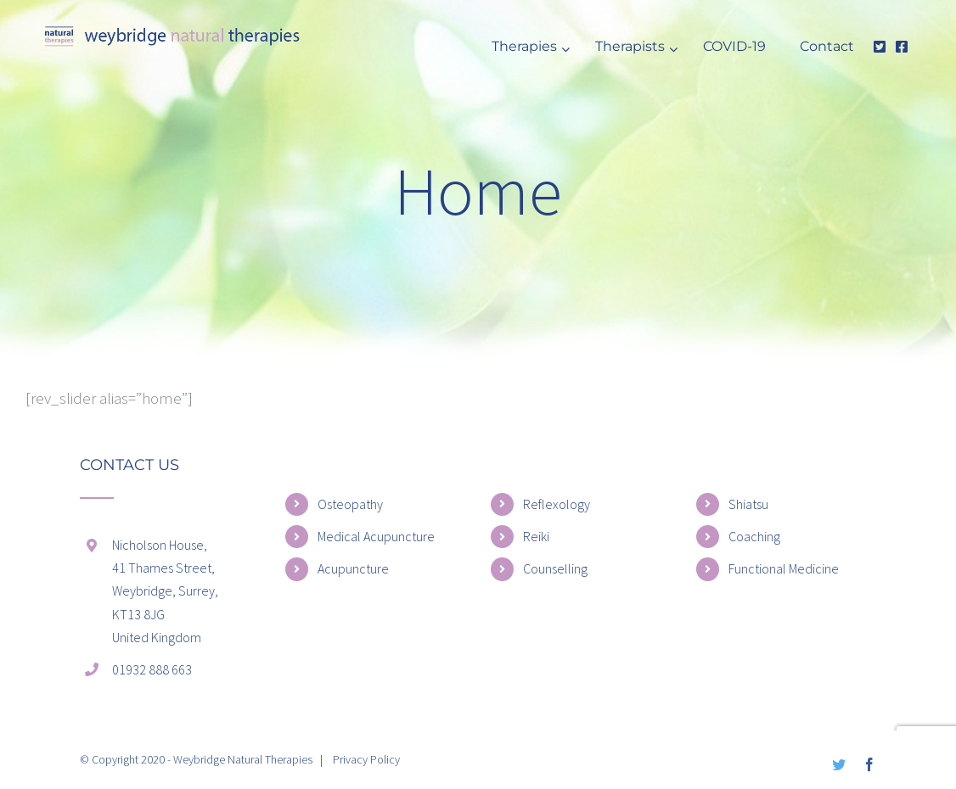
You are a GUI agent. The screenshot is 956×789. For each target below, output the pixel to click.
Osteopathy (350, 503)
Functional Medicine (783, 568)
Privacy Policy (366, 759)
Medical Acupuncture (376, 536)
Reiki (536, 536)
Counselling (555, 568)
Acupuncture (353, 568)
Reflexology (556, 503)
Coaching (754, 536)
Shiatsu (748, 503)
